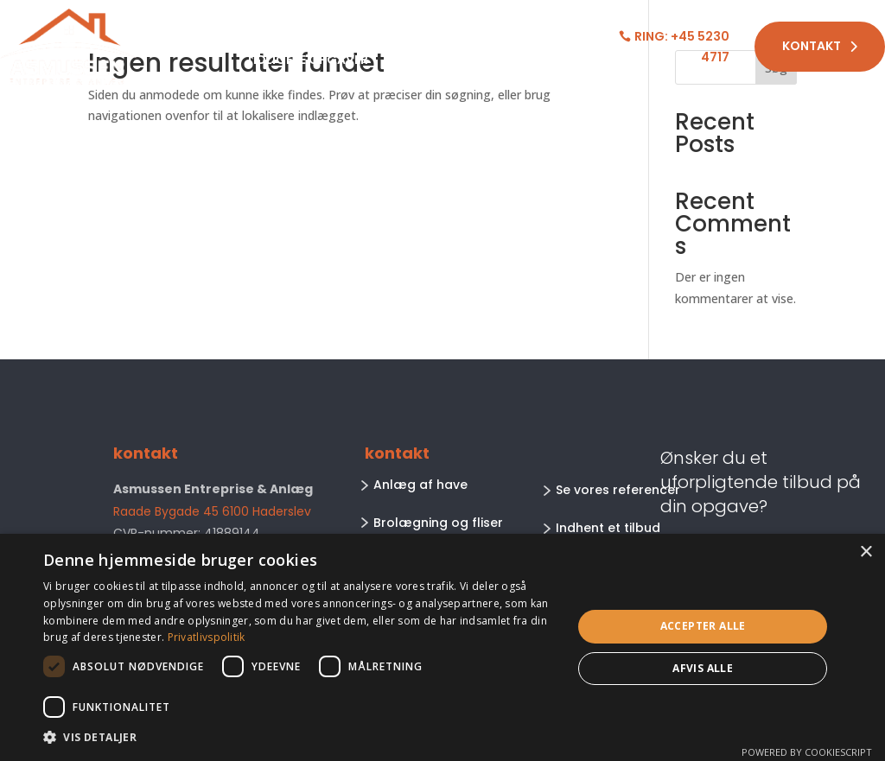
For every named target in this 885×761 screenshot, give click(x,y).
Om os (418, 35)
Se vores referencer (618, 489)
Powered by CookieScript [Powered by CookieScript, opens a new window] (807, 751)
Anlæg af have (420, 484)
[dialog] (442, 647)
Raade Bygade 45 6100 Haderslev (212, 511)
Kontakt (819, 45)
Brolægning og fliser (438, 522)
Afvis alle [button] (702, 668)
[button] (300, 737)
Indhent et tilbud (608, 527)
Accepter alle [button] (703, 625)
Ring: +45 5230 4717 (681, 47)
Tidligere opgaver (306, 61)
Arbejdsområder (302, 35)
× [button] (865, 552)
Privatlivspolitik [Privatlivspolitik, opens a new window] (206, 637)
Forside (200, 35)
